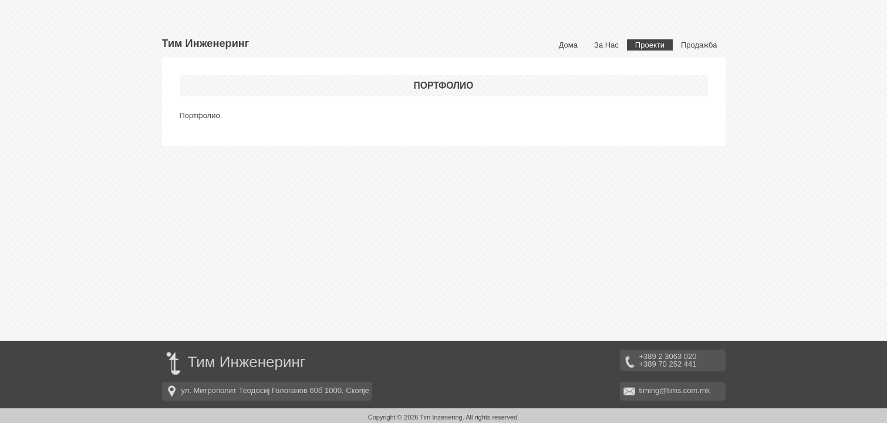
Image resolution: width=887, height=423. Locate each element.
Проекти (650, 45)
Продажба (699, 45)
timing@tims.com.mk (674, 390)
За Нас (606, 45)
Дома (568, 45)
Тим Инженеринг (205, 43)
